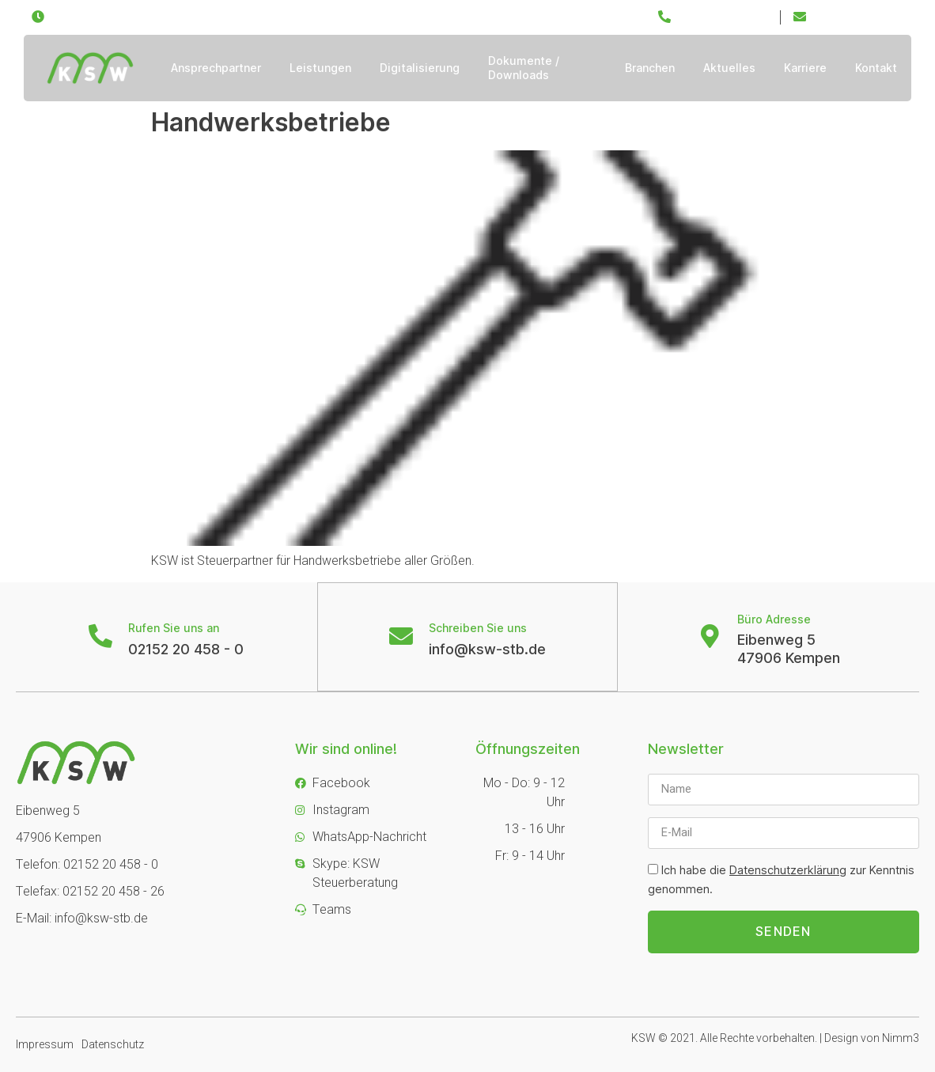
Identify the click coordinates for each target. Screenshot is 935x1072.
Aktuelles (729, 67)
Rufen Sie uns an (173, 627)
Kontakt (876, 67)
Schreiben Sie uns (478, 627)
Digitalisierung (420, 67)
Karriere (805, 67)
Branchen (650, 67)
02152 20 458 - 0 (186, 649)
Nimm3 (900, 1038)
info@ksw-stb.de (487, 649)
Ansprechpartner (216, 67)
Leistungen (320, 67)
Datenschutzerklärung (787, 870)
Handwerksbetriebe (271, 122)
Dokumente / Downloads (523, 67)
